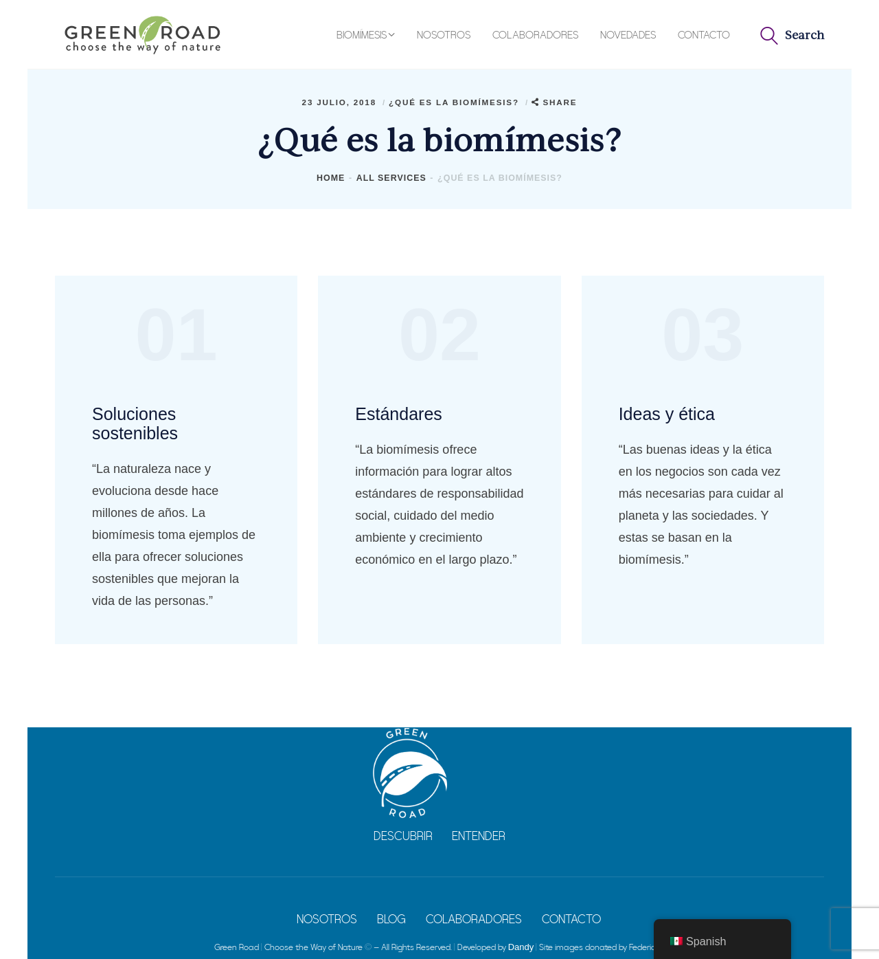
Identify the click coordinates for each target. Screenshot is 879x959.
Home (331, 178)
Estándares (398, 413)
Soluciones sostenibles (135, 423)
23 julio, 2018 (341, 102)
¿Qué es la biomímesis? (454, 102)
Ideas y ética (667, 413)
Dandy (521, 947)
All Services (391, 178)
